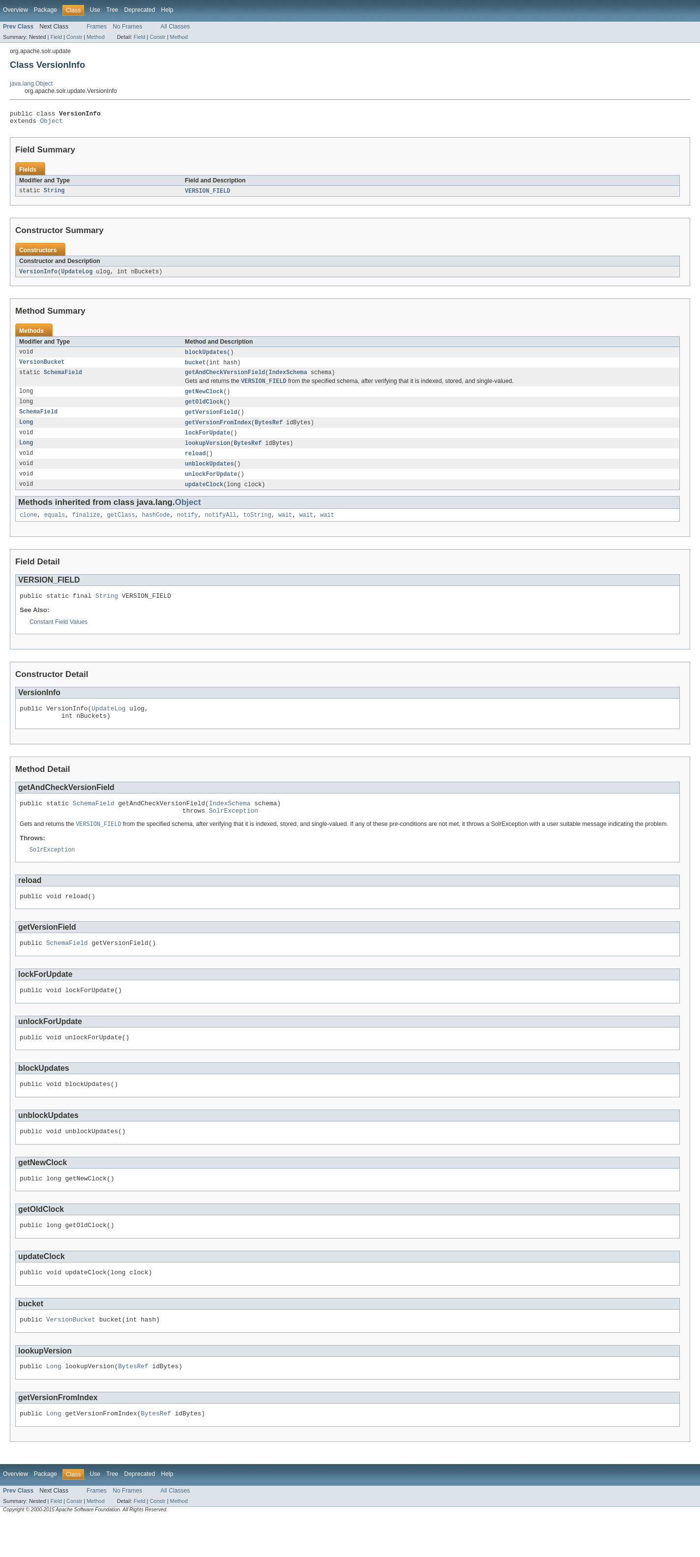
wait (285, 527)
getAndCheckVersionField (225, 378)
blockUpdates (206, 356)
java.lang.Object (31, 83)
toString (257, 527)
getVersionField (211, 420)
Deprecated (139, 9)
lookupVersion (207, 452)
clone (28, 527)
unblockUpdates (209, 474)
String (54, 194)
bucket (195, 367)
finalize (86, 527)
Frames (97, 26)
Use (94, 9)
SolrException (233, 829)
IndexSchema (288, 378)
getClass (121, 527)
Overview (15, 9)
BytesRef (269, 431)
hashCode (156, 527)
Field (56, 37)
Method (95, 37)
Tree (112, 9)
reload (195, 463)
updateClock (204, 495)
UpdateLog (76, 275)
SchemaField (63, 378)
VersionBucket (41, 367)
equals (54, 527)
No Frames (127, 26)
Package (45, 9)
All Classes (175, 26)
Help (167, 9)
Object (51, 123)
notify (187, 527)
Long (26, 431)
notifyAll (220, 527)
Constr (74, 37)
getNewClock (204, 398)
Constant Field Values (58, 635)
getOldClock (204, 409)
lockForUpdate (207, 441)
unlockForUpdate (211, 485)
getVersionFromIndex (218, 431)
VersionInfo (38, 275)
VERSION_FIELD (207, 194)
